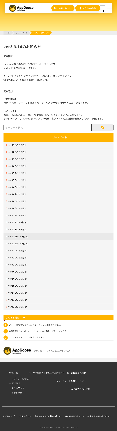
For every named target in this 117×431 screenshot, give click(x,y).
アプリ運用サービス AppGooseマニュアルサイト (54, 351)
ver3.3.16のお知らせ (18, 236)
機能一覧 (13, 372)
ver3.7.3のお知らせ (17, 159)
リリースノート (58, 137)
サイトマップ (9, 416)
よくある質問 (35, 372)
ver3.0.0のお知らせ (17, 271)
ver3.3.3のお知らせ (17, 229)
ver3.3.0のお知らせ (17, 250)
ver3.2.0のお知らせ (17, 257)
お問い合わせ (64, 8)
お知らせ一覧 (62, 372)
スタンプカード (19, 392)
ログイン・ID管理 (20, 378)
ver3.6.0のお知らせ (17, 166)
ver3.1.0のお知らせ (17, 264)
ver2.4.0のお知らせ (17, 292)
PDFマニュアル (48, 372)
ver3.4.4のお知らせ (17, 201)
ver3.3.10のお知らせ (18, 243)
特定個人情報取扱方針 (97, 416)
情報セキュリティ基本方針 (46, 416)
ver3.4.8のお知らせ (17, 187)
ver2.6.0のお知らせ (17, 278)
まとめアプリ (18, 388)
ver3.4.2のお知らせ (17, 208)
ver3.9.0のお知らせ (17, 145)
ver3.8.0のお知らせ (17, 152)
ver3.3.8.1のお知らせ (18, 222)
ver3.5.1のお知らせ (17, 173)
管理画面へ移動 (89, 8)
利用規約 (23, 416)
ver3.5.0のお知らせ (17, 180)
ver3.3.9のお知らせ (17, 215)
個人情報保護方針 (73, 416)
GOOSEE (16, 383)
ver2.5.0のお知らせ (17, 285)
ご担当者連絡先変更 (80, 388)
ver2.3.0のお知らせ (17, 299)
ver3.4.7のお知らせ (17, 194)
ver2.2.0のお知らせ (17, 306)
